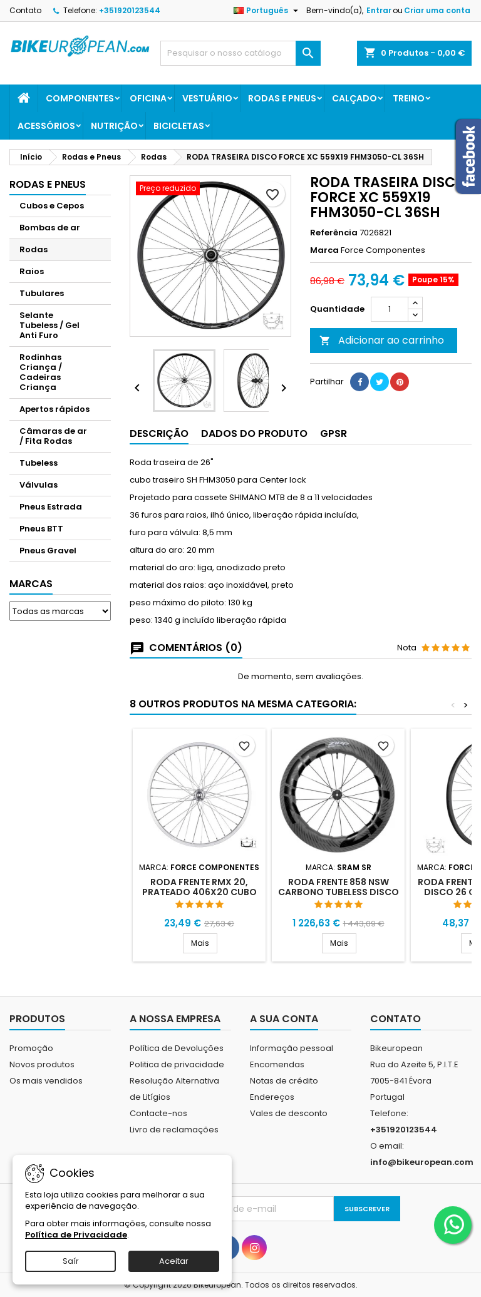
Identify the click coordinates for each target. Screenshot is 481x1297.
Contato (25, 10)
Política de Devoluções (177, 1048)
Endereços (272, 1097)
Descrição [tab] (159, 433)
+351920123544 (129, 10)
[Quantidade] (389, 309)
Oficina (148, 98)
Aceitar (174, 1261)
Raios (31, 271)
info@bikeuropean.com (421, 1162)
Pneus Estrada (50, 507)
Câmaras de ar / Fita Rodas (53, 436)
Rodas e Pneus (282, 98)
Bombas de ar (49, 227)
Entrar (378, 10)
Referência (334, 232)
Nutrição (114, 126)
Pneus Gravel (47, 550)
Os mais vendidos (46, 1081)
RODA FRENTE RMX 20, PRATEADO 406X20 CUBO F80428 (199, 892)
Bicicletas (178, 126)
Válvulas (38, 485)
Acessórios (46, 126)
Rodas (33, 249)
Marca (324, 250)
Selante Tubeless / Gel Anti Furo (49, 325)
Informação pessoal (291, 1048)
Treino (409, 98)
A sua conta (284, 1019)
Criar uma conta (437, 10)
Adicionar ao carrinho (381, 340)
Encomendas (277, 1064)
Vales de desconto (289, 1113)
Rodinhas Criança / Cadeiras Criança (40, 372)
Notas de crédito (284, 1081)
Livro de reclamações (174, 1130)
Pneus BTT (41, 529)
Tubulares (41, 293)
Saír (71, 1261)
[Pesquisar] (240, 53)
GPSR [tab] (333, 433)
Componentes (80, 98)
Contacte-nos (158, 1113)
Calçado (354, 98)
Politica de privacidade (177, 1064)
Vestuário (207, 98)
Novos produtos (42, 1064)
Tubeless (38, 463)
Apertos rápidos (54, 409)
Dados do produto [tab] (254, 433)
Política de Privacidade (76, 1235)
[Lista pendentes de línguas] (267, 10)
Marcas (31, 584)
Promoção (31, 1048)
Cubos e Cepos (51, 206)
